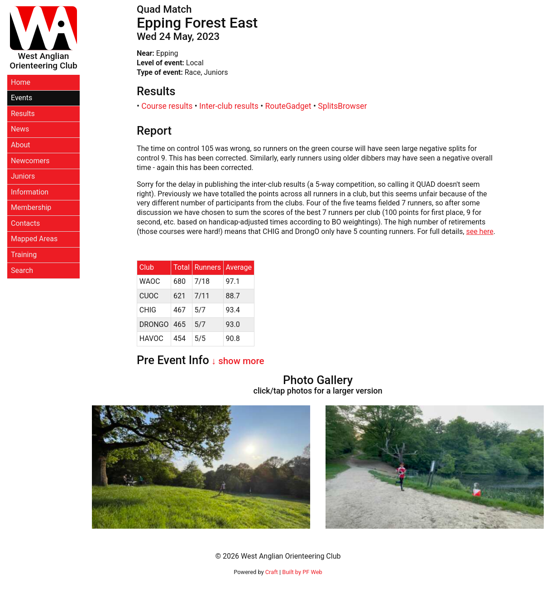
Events (21, 97)
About (20, 145)
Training (24, 254)
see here (479, 231)
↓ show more (236, 360)
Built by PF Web (302, 572)
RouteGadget (288, 106)
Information (29, 192)
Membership (31, 207)
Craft (271, 572)
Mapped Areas (34, 238)
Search (22, 270)
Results (23, 113)
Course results (166, 106)
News (20, 129)
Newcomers (30, 160)
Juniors (23, 176)
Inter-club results (229, 106)
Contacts (25, 223)
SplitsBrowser (342, 106)
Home (20, 82)
